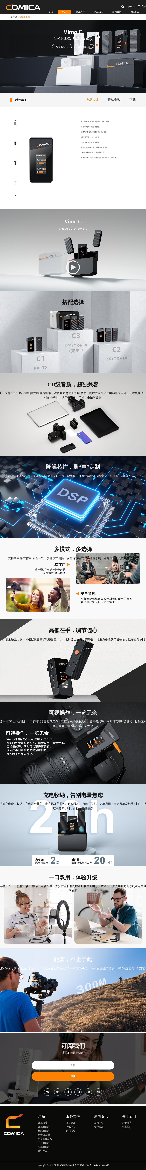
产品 (64, 11)
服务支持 (80, 11)
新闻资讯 (116, 11)
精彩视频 (98, 1126)
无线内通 (42, 1122)
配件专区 (42, 1150)
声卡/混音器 (44, 1134)
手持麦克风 (43, 1142)
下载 (132, 100)
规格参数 (114, 100)
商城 (142, 6)
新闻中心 (98, 1122)
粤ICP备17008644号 (99, 1165)
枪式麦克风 (43, 1130)
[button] (15, 121)
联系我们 (98, 11)
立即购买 (84, 46)
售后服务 (70, 1122)
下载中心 (70, 1126)
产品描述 (92, 100)
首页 (50, 11)
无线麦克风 (24, 17)
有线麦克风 (43, 1146)
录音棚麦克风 (45, 1138)
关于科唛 (126, 1122)
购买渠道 (135, 11)
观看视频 (62, 46)
